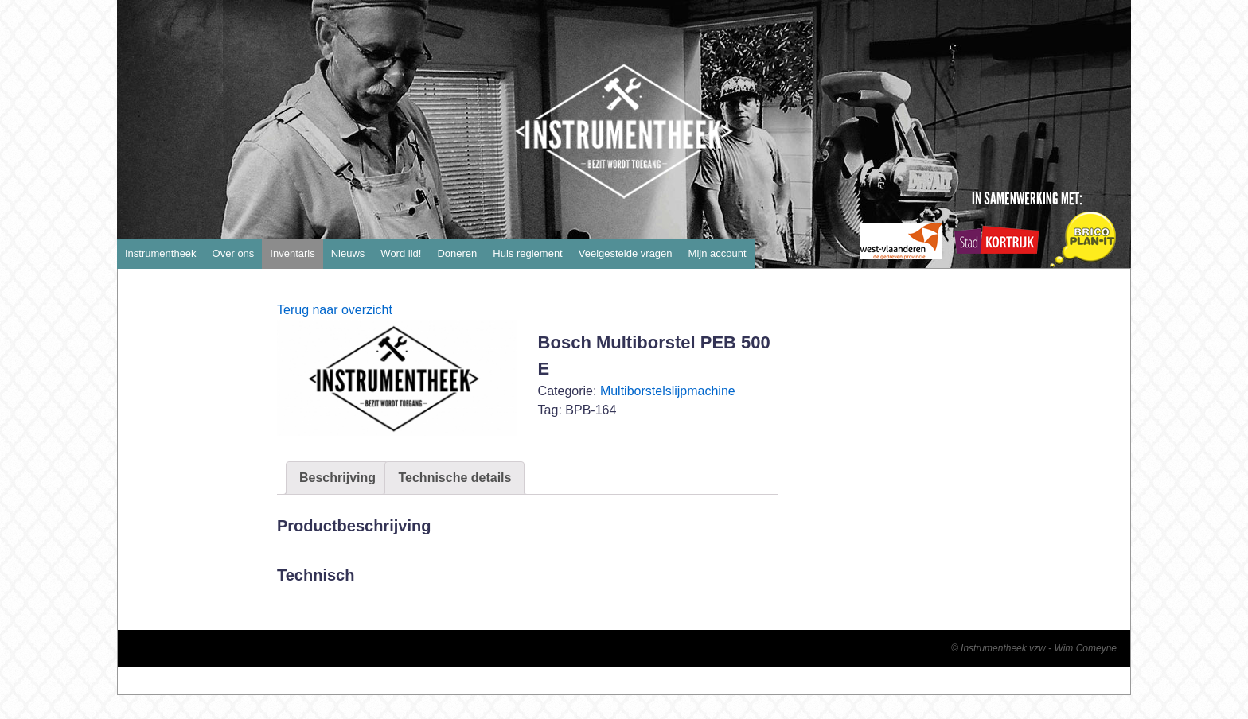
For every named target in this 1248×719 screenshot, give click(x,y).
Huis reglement (527, 253)
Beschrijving (337, 477)
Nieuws (348, 253)
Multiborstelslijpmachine (667, 391)
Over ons (234, 253)
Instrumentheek (161, 253)
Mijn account (717, 253)
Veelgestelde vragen (626, 253)
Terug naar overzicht (334, 310)
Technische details (454, 477)
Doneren (457, 253)
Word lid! (400, 253)
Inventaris (292, 253)
